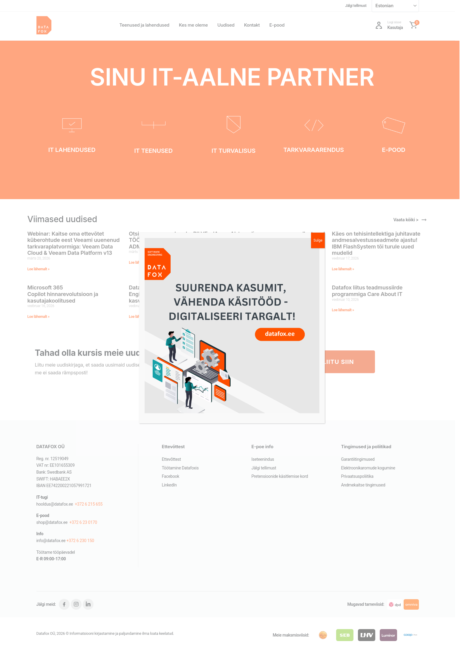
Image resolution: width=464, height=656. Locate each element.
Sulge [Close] (317, 240)
